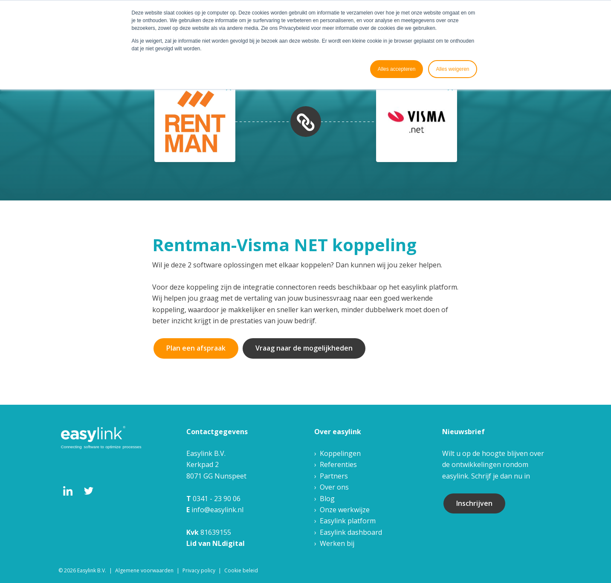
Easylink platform (348, 520)
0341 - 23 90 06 (216, 498)
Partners (334, 476)
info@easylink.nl (217, 509)
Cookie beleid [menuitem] (241, 570)
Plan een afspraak (196, 348)
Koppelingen (340, 453)
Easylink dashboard (351, 532)
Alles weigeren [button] (452, 69)
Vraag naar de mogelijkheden (304, 348)
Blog (327, 498)
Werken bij (337, 543)
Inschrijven (474, 503)
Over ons (334, 487)
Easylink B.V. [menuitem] (91, 570)
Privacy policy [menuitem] (198, 570)
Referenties (338, 464)
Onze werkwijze (345, 509)
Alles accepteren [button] (397, 69)
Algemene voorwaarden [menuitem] (144, 570)
